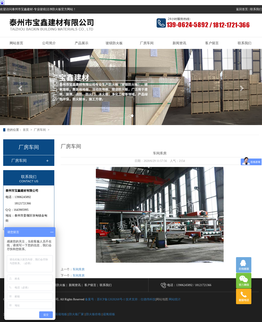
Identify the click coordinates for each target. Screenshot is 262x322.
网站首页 (16, 43)
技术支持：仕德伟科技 (140, 299)
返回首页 (242, 9)
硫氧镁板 (109, 314)
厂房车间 (147, 43)
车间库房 (79, 269)
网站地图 (162, 299)
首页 (26, 129)
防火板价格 (93, 314)
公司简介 (49, 43)
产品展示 (81, 43)
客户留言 (212, 43)
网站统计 (175, 299)
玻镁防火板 (114, 43)
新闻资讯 (179, 43)
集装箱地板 (59, 314)
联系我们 (256, 9)
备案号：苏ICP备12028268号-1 (105, 299)
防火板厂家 (76, 314)
